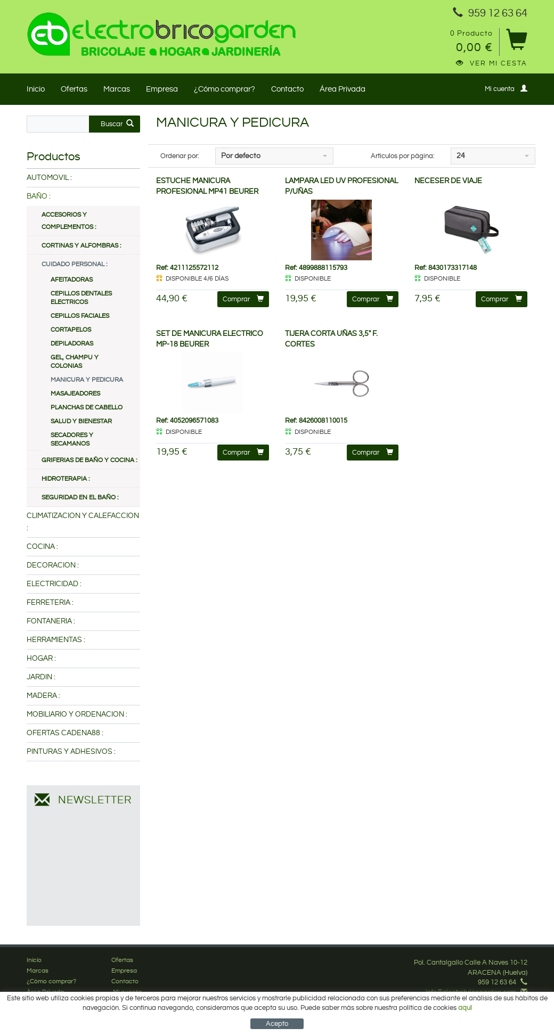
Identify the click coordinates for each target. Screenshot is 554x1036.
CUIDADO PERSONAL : (74, 264)
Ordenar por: (179, 156)
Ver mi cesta (491, 63)
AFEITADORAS (72, 279)
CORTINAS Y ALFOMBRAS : (81, 245)
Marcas (116, 89)
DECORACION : (53, 565)
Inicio (36, 89)
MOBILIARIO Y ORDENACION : (77, 714)
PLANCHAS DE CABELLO (87, 407)
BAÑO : (39, 196)
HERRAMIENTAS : (56, 640)
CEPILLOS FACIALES (80, 316)
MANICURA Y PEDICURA (87, 379)
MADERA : (43, 696)
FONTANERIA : (51, 621)
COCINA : (42, 546)
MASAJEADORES (75, 393)
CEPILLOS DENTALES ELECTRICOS (81, 298)
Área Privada (342, 89)
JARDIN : (41, 677)
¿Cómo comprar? (224, 89)
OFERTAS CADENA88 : (65, 733)
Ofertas (74, 89)
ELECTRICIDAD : (54, 584)
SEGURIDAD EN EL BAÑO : (80, 497)
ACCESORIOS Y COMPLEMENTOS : (69, 221)
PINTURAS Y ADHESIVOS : (71, 751)
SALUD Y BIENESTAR (81, 421)
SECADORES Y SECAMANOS (72, 439)
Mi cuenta (506, 89)
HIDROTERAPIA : (65, 478)
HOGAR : (41, 658)
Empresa (162, 89)
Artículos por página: (403, 156)
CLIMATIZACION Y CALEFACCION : (83, 522)
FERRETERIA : (50, 602)
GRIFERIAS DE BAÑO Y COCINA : (89, 460)
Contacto (287, 89)
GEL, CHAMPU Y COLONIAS (75, 361)
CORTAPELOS (71, 329)
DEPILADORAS (72, 343)
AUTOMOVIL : (49, 178)
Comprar (243, 299)
